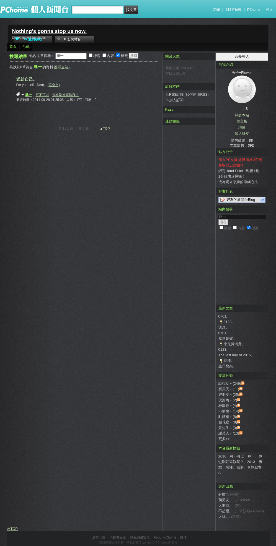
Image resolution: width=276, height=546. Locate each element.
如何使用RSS (197, 94)
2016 (222, 456)
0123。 (229, 322)
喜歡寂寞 (254, 467)
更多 (224, 439)
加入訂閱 (176, 100)
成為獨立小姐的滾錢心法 (238, 182)
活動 (26, 47)
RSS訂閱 (176, 94)
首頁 (13, 47)
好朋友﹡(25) (228, 394)
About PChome (165, 537)
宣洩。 (229, 360)
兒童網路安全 (140, 537)
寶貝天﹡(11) (228, 389)
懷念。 (223, 327)
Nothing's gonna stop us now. (49, 31)
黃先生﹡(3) (227, 428)
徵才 (183, 537)
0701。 (224, 316)
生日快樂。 (227, 366)
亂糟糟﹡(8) (227, 417)
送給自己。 (26, 79)
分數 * (223, 494)
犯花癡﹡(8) (227, 422)
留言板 (241, 121)
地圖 (242, 127)
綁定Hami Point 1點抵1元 (238, 171)
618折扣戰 (233, 10)
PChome (253, 10)
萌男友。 (225, 500)
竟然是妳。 (227, 338)
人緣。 (223, 516)
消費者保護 (117, 537)
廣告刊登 (98, 537)
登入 (269, 10)
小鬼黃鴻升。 (234, 344)
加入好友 (242, 133)
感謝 (240, 467)
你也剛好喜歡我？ (65, 95)
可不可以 (42, 95)
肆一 (251, 456)
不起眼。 (225, 511)
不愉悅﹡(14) (228, 411)
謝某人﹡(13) (228, 433)
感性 (229, 467)
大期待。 (225, 505)
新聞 (216, 10)
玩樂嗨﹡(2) (227, 400)
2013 (251, 462)
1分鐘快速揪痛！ (232, 176)
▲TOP (104, 129)
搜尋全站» (62, 67)
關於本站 (242, 115)
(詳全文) (54, 85)
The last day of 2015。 (236, 355)
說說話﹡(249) (229, 383)
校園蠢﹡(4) (227, 406)
